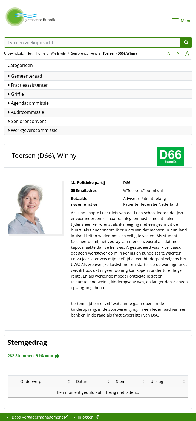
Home (40, 53)
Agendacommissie (28, 103)
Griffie (16, 94)
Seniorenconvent (84, 53)
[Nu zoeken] (186, 42)
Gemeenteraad (25, 76)
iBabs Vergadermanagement (39, 417)
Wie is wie (58, 53)
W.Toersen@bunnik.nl (143, 190)
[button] (69, 381)
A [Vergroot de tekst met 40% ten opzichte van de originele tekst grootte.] (187, 53)
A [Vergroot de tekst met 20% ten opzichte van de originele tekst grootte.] (178, 53)
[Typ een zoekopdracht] (98, 42)
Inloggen (88, 417)
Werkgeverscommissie (32, 130)
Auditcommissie (26, 112)
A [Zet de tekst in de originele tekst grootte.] (168, 53)
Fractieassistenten (28, 85)
